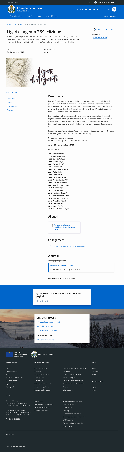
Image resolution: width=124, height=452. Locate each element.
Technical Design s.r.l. (19, 446)
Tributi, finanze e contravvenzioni (73, 384)
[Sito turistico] (89, 9)
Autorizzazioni (38, 380)
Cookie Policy (67, 407)
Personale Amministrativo (14, 377)
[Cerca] (114, 9)
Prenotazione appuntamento (43, 404)
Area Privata (10, 434)
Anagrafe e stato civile (41, 374)
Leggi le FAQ (38, 401)
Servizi (39, 16)
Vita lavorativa (67, 390)
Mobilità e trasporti (69, 377)
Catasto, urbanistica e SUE (42, 384)
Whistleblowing (68, 420)
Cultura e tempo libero (41, 387)
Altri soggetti (10, 387)
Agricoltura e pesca (40, 368)
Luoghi (94, 387)
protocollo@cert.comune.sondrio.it (20, 412)
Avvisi (94, 374)
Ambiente (37, 371)
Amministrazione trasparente (72, 401)
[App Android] (93, 9)
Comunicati (95, 371)
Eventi (94, 390)
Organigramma (10, 384)
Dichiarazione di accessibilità (72, 414)
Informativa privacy (69, 404)
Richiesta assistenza (41, 410)
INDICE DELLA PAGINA (23, 93)
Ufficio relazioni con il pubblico (61, 265)
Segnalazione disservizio (42, 407)
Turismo (65, 387)
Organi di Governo (11, 371)
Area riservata (67, 426)
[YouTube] (85, 9)
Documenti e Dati (11, 380)
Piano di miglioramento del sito (73, 423)
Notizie (94, 368)
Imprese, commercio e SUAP (72, 374)
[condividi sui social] (97, 29)
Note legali (66, 410)
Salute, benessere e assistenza (73, 380)
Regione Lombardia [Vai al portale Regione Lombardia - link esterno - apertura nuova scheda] (13, 2)
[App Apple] (97, 9)
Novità (29, 16)
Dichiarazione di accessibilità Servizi (74, 417)
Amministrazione (16, 16)
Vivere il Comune (52, 16)
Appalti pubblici (39, 377)
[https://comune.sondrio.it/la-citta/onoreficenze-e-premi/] (81, 246)
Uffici (7, 368)
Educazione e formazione (42, 390)
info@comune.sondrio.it (17, 410)
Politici (8, 374)
